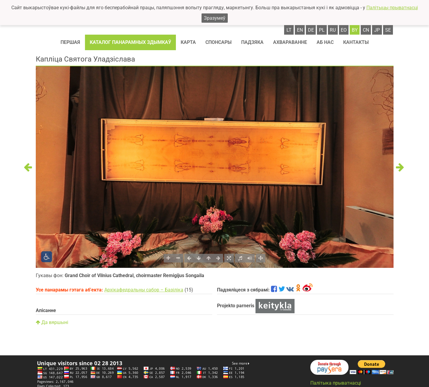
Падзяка (252, 42)
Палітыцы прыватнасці (392, 7)
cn (366, 30)
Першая (70, 42)
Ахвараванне (290, 42)
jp (377, 30)
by (355, 30)
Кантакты (356, 42)
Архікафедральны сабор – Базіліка (143, 290)
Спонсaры (218, 42)
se (388, 30)
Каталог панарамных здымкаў (130, 42)
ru (333, 30)
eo (344, 30)
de (311, 30)
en (300, 30)
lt (289, 30)
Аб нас (325, 42)
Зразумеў (214, 18)
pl (322, 30)
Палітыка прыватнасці (335, 383)
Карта (188, 42)
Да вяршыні (52, 322)
